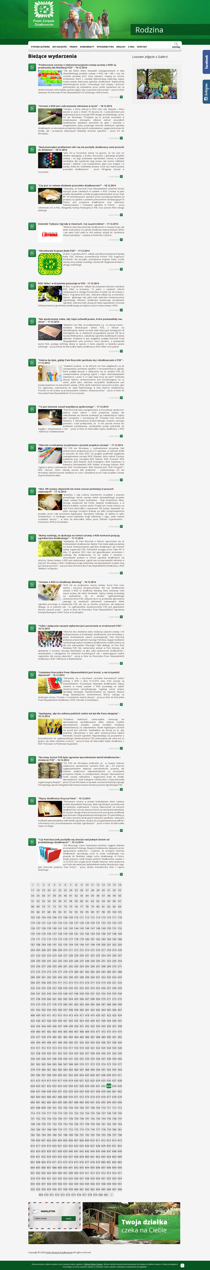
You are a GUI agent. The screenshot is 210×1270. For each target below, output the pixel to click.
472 (103, 1031)
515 (60, 1047)
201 (109, 944)
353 (103, 993)
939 (54, 1183)
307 (38, 982)
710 (103, 1107)
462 (49, 1031)
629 (33, 1085)
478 (43, 1037)
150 (109, 928)
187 (33, 944)
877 (87, 1162)
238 (33, 960)
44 (87, 895)
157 (54, 933)
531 (54, 1053)
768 (49, 1129)
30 (103, 890)
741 (87, 1118)
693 (103, 1102)
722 (76, 1113)
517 (71, 1047)
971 (52, 1194)
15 (114, 884)
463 (54, 1031)
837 (54, 1151)
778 (103, 1129)
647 (38, 1091)
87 (43, 911)
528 (38, 1053)
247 (82, 960)
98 (103, 911)
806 (71, 1140)
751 (49, 1124)
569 (76, 1064)
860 (87, 1156)
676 (103, 1096)
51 (32, 901)
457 (114, 1026)
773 (76, 1129)
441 (120, 1020)
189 (43, 944)
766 (38, 1129)
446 (54, 1026)
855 (60, 1156)
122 (49, 922)
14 (108, 884)
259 (54, 966)
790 (76, 1134)
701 (54, 1107)
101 (120, 911)
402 (92, 1009)
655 (82, 1091)
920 (43, 1178)
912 (92, 1173)
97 (98, 911)
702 (60, 1107)
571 (87, 1064)
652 (65, 1091)
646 (33, 1091)
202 (114, 944)
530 (49, 1053)
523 (103, 1047)
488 (98, 1037)
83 (114, 906)
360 (49, 998)
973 (63, 1194)
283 (92, 971)
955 (49, 1189)
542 (114, 1053)
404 (103, 1009)
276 (54, 971)
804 (60, 1140)
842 (82, 1151)
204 (33, 950)
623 (92, 1080)
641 (98, 1085)
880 (103, 1162)
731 (33, 1118)
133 (109, 922)
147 (92, 928)
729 (114, 1113)
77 (81, 906)
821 (60, 1145)
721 (71, 1113)
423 (114, 1015)
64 (103, 901)
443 (38, 1026)
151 (114, 928)
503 (87, 1042)
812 (103, 1140)
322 (120, 982)
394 (49, 1009)
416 (76, 1015)
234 (103, 955)
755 (71, 1124)
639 (87, 1085)
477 (38, 1037)
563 (43, 1064)
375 (38, 1004)
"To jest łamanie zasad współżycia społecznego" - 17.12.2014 (73, 406)
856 (65, 1156)
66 (114, 901)
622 (87, 1080)
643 (109, 1085)
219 (114, 950)
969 (41, 1194)
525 (114, 1047)
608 (103, 1075)
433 (76, 1020)
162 (82, 933)
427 (43, 1020)
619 (71, 1080)
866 (120, 1156)
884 (33, 1167)
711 (109, 1107)
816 (33, 1145)
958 (65, 1189)
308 (43, 982)
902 (38, 1173)
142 (65, 928)
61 (87, 901)
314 (76, 982)
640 (92, 1085)
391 (33, 1009)
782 (33, 1134)
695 (114, 1102)
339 (120, 988)
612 (33, 1080)
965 (103, 1189)
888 (54, 1167)
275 (49, 971)
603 (76, 1075)
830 (109, 1145)
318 (98, 982)
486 (87, 1037)
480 (54, 1037)
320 (109, 982)
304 (114, 977)
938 (49, 1183)
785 (49, 1134)
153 (33, 933)
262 (71, 966)
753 (60, 1124)
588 (87, 1069)
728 (109, 1113)
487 (92, 1037)
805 (65, 1140)
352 (98, 993)
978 (90, 1194)
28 (92, 890)
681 (38, 1102)
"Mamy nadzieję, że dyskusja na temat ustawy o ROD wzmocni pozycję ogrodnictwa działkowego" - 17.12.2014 (79, 537)
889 (60, 1167)
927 (82, 1178)
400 (82, 1009)
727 (103, 1113)
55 (54, 901)
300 (92, 977)
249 (92, 960)
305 (120, 977)
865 (114, 1156)
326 (49, 988)
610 (114, 1075)
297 (76, 977)
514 (54, 1047)
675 (98, 1096)
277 (60, 971)
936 (38, 1183)
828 (98, 1145)
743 (98, 1118)
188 (38, 944)
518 (76, 1047)
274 (43, 971)
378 (54, 1004)
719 (60, 1113)
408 (33, 1015)
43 (81, 895)
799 (33, 1140)
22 (59, 890)
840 (71, 1151)
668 (60, 1096)
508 (114, 1042)
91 (65, 911)
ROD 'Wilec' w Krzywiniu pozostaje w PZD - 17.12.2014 (68, 283)
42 (76, 895)
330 (71, 988)
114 (98, 917)
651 (60, 1091)
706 (82, 1107)
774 (82, 1129)
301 (98, 977)
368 (92, 998)
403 (98, 1009)
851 (38, 1156)
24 (70, 890)
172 (43, 939)
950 (114, 1183)
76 (76, 906)
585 (71, 1069)
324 (38, 988)
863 (103, 1156)
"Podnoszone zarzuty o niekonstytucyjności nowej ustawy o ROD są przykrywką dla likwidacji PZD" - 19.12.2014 (77, 66)
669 (65, 1096)
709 (98, 1107)
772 (71, 1129)
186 (120, 939)
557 (103, 1058)
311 (60, 982)
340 (33, 993)
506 (103, 1042)
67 (119, 901)
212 (76, 950)
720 (65, 1113)
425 (33, 1020)
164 (92, 933)
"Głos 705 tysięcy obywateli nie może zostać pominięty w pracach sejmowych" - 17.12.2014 (75, 490)
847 (109, 1151)
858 (76, 1156)
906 (60, 1173)
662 (120, 1091)
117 (114, 917)
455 (103, 1026)
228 (71, 955)
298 (82, 977)
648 (43, 1091)
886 (43, 1167)
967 (114, 1189)
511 (38, 1047)
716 (43, 1113)
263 (76, 966)
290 (38, 977)
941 (65, 1183)
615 (49, 1080)
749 (38, 1124)
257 (43, 966)
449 (71, 1026)
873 (65, 1162)
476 (33, 1037)
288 (120, 971)
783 (38, 1134)
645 (120, 1085)
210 (65, 950)
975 (73, 1194)
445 (49, 1026)
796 (109, 1134)
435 (87, 1020)
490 (109, 1037)
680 (33, 1102)
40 (65, 895)
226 (60, 955)
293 (54, 977)
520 (87, 1047)
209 (60, 950)
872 (60, 1162)
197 (87, 944)
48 (108, 895)
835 (43, 1151)
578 (33, 1069)
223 (43, 955)
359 (43, 998)
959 (71, 1189)
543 (120, 1053)
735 (54, 1118)
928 (87, 1178)
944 (82, 1183)
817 (38, 1145)
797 (114, 1134)
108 (65, 917)
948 (103, 1183)
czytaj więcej (115, 96)
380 (65, 1004)
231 (87, 955)
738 (71, 1118)
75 (70, 906)
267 (98, 966)
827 (92, 1145)
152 (120, 928)
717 (49, 1113)
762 (109, 1124)
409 (38, 1015)
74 (65, 906)
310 (54, 982)
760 (98, 1124)
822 (65, 1145)
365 (76, 998)
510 (33, 1047)
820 (54, 1145)
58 (70, 901)
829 (103, 1145)
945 (87, 1183)
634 (60, 1085)
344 (54, 993)
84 (119, 906)
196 (82, 944)
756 (76, 1124)
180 (87, 939)
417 (82, 1015)
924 (65, 1178)
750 (43, 1124)
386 (98, 1004)
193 (65, 944)
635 (65, 1085)
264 (82, 966)
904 (49, 1173)
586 (76, 1069)
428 (49, 1020)
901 (33, 1173)
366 (82, 998)
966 (109, 1189)
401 (87, 1009)
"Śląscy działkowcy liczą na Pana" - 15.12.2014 (64, 798)
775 (87, 1129)
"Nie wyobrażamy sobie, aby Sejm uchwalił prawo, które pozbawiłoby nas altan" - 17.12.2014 (80, 320)
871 (54, 1162)
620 (76, 1080)
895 (92, 1167)
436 (92, 1020)
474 (114, 1031)
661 (114, 1091)
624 (98, 1080)
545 (38, 1058)
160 (71, 933)
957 (60, 1189)
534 (71, 1053)
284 (98, 971)
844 (92, 1151)
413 (60, 1015)
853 (49, 1156)
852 (43, 1156)
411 (49, 1015)
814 (114, 1140)
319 (103, 982)
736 (60, 1118)
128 (82, 922)
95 (87, 911)
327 (54, 988)
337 (109, 988)
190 (49, 944)
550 (65, 1058)
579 (38, 1069)
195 (76, 944)
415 (71, 1015)
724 (87, 1113)
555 (92, 1058)
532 (60, 1053)
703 (65, 1107)
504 (92, 1042)
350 (87, 993)
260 (60, 966)
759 (92, 1124)
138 (43, 928)
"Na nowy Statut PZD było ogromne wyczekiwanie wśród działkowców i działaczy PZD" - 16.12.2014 (79, 759)
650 (54, 1091)
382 (76, 1004)
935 (33, 1183)
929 (92, 1178)
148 (98, 928)
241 (49, 960)
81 (103, 906)
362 (60, 998)
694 (109, 1102)
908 (71, 1173)
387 (103, 1004)
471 (98, 1031)
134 (114, 922)
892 (76, 1167)
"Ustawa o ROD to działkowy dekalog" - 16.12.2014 (67, 581)
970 (46, 1194)
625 (103, 1080)
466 (71, 1031)
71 (49, 906)
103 (38, 917)
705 (76, 1107)
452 (87, 1026)
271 (120, 966)
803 (54, 1140)
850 (33, 1156)
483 (71, 1037)
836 (49, 1151)
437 (98, 1020)
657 (92, 1091)
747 (120, 1118)
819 (49, 1145)
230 (82, 955)
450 (76, 1026)
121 (43, 922)
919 (38, 1178)
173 (49, 939)
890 (65, 1167)
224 (49, 955)
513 (49, 1047)
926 (76, 1178)
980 (101, 1194)
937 (43, 1183)
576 (114, 1064)
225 (54, 955)
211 (71, 950)
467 (76, 1031)
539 (98, 1053)
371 (109, 998)
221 (33, 955)
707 (87, 1107)
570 (82, 1064)
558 (109, 1058)
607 (98, 1075)
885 (38, 1167)
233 (98, 955)
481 (60, 1037)
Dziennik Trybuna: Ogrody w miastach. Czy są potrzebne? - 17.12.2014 (78, 223)
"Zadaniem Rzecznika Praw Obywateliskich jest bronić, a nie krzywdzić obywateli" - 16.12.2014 (79, 674)
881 (109, 1162)
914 (103, 1173)
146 (87, 928)
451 (82, 1026)
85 (32, 911)
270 (114, 966)
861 (92, 1156)
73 (59, 906)
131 (98, 922)
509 (120, 1042)
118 (120, 917)
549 (60, 1058)
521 (92, 1047)
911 (87, 1173)
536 (82, 1053)
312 (65, 982)
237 (120, 955)
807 (76, 1140)
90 (59, 911)
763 (114, 1124)
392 (38, 1009)
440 (114, 1020)
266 (92, 966)
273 (38, 971)
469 (87, 1031)
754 (65, 1124)
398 (71, 1009)
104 (43, 917)
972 (57, 1194)
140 (54, 928)
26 (81, 890)
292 (49, 977)
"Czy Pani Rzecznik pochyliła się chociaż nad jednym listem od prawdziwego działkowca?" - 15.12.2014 (73, 841)
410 (43, 1015)
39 (59, 895)
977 (84, 1194)
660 (109, 1091)
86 (38, 911)
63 (98, 901)
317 (92, 982)
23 (65, 890)
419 (92, 1015)
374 (33, 1004)
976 (79, 1194)
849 (120, 1151)
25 (76, 890)
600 (60, 1075)
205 (38, 950)
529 (43, 1053)
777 (98, 1129)
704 (71, 1107)
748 (33, 1124)
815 (120, 1140)
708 (92, 1107)
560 (120, 1058)
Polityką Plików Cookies (93, 1264)
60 (81, 901)
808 (82, 1140)
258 (49, 966)
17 (32, 890)
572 (92, 1064)
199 (98, 944)
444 (43, 1026)
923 (60, 1178)
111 (82, 917)
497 (54, 1042)
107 (60, 917)
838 (60, 1151)
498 (60, 1042)
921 (49, 1178)
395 (54, 1009)
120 (38, 922)
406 (114, 1009)
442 (33, 1026)
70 (43, 906)
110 (76, 917)
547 (49, 1058)
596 (38, 1075)
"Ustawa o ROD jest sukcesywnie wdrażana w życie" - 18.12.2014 (75, 105)
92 (70, 911)
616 (54, 1080)
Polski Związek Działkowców (59, 1252)
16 (119, 884)
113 (92, 917)
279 (71, 971)
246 (76, 960)
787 (60, 1134)
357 (33, 998)
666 (49, 1096)
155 (43, 933)
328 (60, 988)
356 (120, 993)
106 (54, 917)
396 (60, 1009)
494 (38, 1042)
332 (82, 988)
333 (87, 988)
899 (114, 1167)
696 (120, 1102)
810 (92, 1140)
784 (43, 1134)
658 (98, 1091)
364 (71, 998)
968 (120, 1189)
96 (92, 911)
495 (43, 1042)
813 (109, 1140)
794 (98, 1134)
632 (49, 1085)
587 (82, 1069)
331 (76, 988)
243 (60, 960)
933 (114, 1178)
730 (120, 1113)
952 (33, 1189)
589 (92, 1069)
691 (92, 1102)
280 (76, 971)
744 (103, 1118)
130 (92, 922)
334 (92, 988)
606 (92, 1075)
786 (54, 1134)
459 (33, 1031)
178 (76, 939)
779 (109, 1129)
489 (103, 1037)
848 (114, 1151)
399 (76, 1009)
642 (103, 1085)
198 (92, 944)
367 (87, 998)
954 (43, 1189)
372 (114, 998)
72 (54, 906)
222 (38, 955)
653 (71, 1091)
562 (38, 1064)
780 (114, 1129)
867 (33, 1162)
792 (87, 1134)
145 (82, 928)
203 (120, 944)
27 (87, 890)
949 (109, 1183)
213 (82, 950)
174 (54, 939)
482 (65, 1037)
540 (103, 1053)
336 (103, 988)
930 (98, 1178)
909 (76, 1173)
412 (54, 1015)
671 (76, 1096)
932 (109, 1178)
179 (82, 939)
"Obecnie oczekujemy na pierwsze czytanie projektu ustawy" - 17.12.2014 (80, 445)
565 (54, 1064)
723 (82, 1113)
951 (120, 1183)
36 (43, 895)
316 (87, 982)
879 (98, 1162)
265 (87, 966)
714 (33, 1113)
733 (43, 1118)
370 (103, 998)
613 (38, 1080)
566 (60, 1064)
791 (82, 1134)
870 (49, 1162)
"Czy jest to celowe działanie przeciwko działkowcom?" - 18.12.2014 (77, 185)
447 (60, 1026)
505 (98, 1042)
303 (109, 977)
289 (33, 977)
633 (54, 1085)
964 (98, 1189)
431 (65, 1020)
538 (92, 1053)
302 (103, 977)
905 (54, 1173)
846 (103, 1151)
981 (106, 1194)
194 (71, 944)
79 (92, 906)
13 (103, 884)
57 (65, 901)
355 (114, 993)
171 (38, 939)
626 (109, 1080)
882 (114, 1162)
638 (82, 1085)
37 (49, 895)
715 (38, 1113)
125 (65, 922)
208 (54, 950)
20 (49, 890)
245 (71, 960)
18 (38, 890)
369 (98, 998)
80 (98, 906)
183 (103, 939)
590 (98, 1069)
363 (65, 998)
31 (108, 890)
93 (76, 911)
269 (109, 966)
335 (98, 988)
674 (92, 1096)
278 (65, 971)
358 (38, 998)
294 (60, 977)
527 (33, 1053)
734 (49, 1118)
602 (71, 1075)
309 (49, 982)
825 (82, 1145)
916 (114, 1173)
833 (33, 1151)
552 (76, 1058)
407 (120, 1009)
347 (71, 993)
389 (114, 1004)
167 (109, 933)
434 (82, 1020)
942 (71, 1183)
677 (109, 1096)
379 (60, 1004)
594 (120, 1069)
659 (103, 1091)
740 (82, 1118)
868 (38, 1162)
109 (71, 917)
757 (82, 1124)
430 (60, 1020)
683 (49, 1102)
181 (92, 939)
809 (87, 1140)
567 (65, 1064)
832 (120, 1145)
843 (87, 1151)
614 (43, 1080)
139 (49, 928)
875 (76, 1162)
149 (103, 928)
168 (114, 933)
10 (87, 884)
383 (82, 1004)
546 (43, 1058)
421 (103, 1015)
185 (114, 939)
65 (108, 901)
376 (43, 1004)
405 (109, 1009)
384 (87, 1004)
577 (120, 1064)
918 (33, 1178)
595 (33, 1075)
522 (98, 1047)
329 (65, 988)
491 (114, 1037)
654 (76, 1091)
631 (43, 1085)
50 (119, 895)
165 (98, 933)
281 (82, 971)
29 (98, 890)
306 (33, 982)
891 (71, 1167)
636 (71, 1085)
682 (43, 1102)
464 (60, 1031)
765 (33, 1129)
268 (103, 966)
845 (98, 1151)
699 (43, 1107)
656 (87, 1091)
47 (103, 895)
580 (43, 1069)
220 (120, 950)
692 (98, 1102)
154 (38, 933)
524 (109, 1047)
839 (65, 1151)
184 (109, 939)
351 (92, 993)
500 (71, 1042)
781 (120, 1129)
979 (95, 1194)
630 (38, 1085)
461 (43, 1031)
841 (76, 1151)
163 (87, 933)
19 (43, 890)
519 (82, 1047)
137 (38, 928)
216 (98, 950)
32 (114, 890)
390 (120, 1004)
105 (49, 917)
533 (65, 1053)
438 (103, 1020)
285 (103, 971)
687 (71, 1102)
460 (38, 1031)
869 (43, 1162)
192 (60, 944)
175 (60, 939)
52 (38, 901)
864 (109, 1156)
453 (92, 1026)
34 (32, 895)
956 (54, 1189)
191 (54, 944)
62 (92, 901)
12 (98, 884)
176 (65, 939)
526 (120, 1047)
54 (49, 901)
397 (65, 1009)
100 (114, 911)
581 (49, 1069)
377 (49, 1004)
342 (43, 993)
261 (65, 966)
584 (65, 1069)
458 (120, 1026)
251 (103, 960)
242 (54, 960)
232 (92, 955)
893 (82, 1167)
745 (109, 1118)
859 (82, 1156)
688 (76, 1102)
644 (114, 1085)
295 (65, 977)
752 (54, 1124)
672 (82, 1096)
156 (49, 933)
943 (76, 1183)
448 (65, 1026)
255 (33, 966)
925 (71, 1178)
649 (49, 1091)
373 (120, 998)
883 (120, 1162)
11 (92, 884)
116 (109, 917)
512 (43, 1047)
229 (76, 955)
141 (60, 928)
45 (92, 895)
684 (54, 1102)
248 (87, 960)
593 (114, 1069)
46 (98, 895)
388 (109, 1004)
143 (71, 928)
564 (49, 1064)
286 (109, 971)
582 (54, 1069)
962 (87, 1189)
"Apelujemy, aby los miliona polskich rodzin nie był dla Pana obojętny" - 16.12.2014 (79, 715)
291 (43, 977)
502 (82, 1042)
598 (49, 1075)
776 (92, 1129)
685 (60, 1102)
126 (71, 922)
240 (43, 960)
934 (120, 1178)
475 (120, 1031)
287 (114, 971)
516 (65, 1047)
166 (103, 933)
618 (65, 1080)
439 (109, 1020)
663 (33, 1096)
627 (114, 1080)
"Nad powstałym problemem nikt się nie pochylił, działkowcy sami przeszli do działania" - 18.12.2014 (81, 148)
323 (33, 988)
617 (60, 1080)
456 (109, 1026)
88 (49, 911)
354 (109, 993)
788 (65, 1134)
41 (70, 895)
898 (109, 1167)
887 (49, 1167)
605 (87, 1075)
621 (82, 1080)
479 (49, 1037)
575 (109, 1064)
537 (87, 1053)
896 (98, 1167)
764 (120, 1124)
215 (92, 950)
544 (33, 1058)
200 (103, 944)
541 (109, 1053)
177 (71, 939)
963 (92, 1189)
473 (109, 1031)
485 (82, 1037)
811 (98, 1140)
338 (114, 988)
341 (38, 993)
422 (109, 1015)
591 (103, 1069)
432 (71, 1020)
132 (103, 922)
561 (33, 1064)
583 (60, 1069)
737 (65, 1118)
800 (38, 1140)
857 (71, 1156)
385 (92, 1004)
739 (76, 1118)
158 (60, 933)
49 (114, 895)
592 (109, 1069)
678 (114, 1096)
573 (98, 1064)
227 (65, 955)
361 (54, 998)
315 (82, 982)
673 (87, 1096)
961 (82, 1189)
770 (60, 1129)
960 (76, 1189)
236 (114, 955)
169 (120, 933)
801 (43, 1140)
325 (43, 988)
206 (43, 950)
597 (43, 1075)
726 (98, 1113)
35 (38, 895)
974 (68, 1194)
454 (98, 1026)
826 (87, 1145)
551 (71, 1058)
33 (119, 890)
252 (109, 960)
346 (65, 993)
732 (38, 1118)
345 (60, 993)
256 (38, 966)
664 (38, 1096)
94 (81, 911)
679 (120, 1096)
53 (43, 901)
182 (98, 939)
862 (98, 1156)
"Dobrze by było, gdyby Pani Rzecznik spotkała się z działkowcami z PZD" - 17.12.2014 (81, 361)
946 (92, 1183)
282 (87, 971)
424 (120, 1015)
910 (82, 1173)
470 (92, 1031)
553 (82, 1058)
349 (82, 993)
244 (65, 960)
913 (98, 1173)
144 (76, 928)
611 (120, 1075)
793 (92, 1134)
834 (38, 1151)
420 (98, 1015)
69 (38, 906)
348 (76, 993)
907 (65, 1173)
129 (87, 922)
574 (103, 1064)
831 (114, 1145)
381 (71, 1004)
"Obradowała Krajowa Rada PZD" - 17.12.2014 (63, 250)
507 (109, 1042)
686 (65, 1102)
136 (33, 928)
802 (49, 1140)
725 (92, 1113)
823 (71, 1145)
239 (38, 960)
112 (87, 917)
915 (109, 1173)
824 (76, 1145)
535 (76, 1053)
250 (98, 960)
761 (103, 1124)
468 (82, 1031)
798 (120, 1134)
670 (71, 1096)
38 (54, 895)
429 (54, 1020)
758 (87, 1124)
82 (108, 906)
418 (87, 1015)
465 (65, 1031)
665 (43, 1096)
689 (82, 1102)
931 (103, 1178)
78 (87, 906)
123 (54, 922)
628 (120, 1080)
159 (65, 933)
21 (54, 890)
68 (32, 906)
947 (98, 1183)
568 (71, 1064)
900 (120, 1167)
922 (54, 1178)
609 (109, 1075)
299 (87, 977)
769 (54, 1129)
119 (33, 922)
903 (43, 1173)
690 (87, 1102)
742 (92, 1118)
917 (120, 1173)
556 (98, 1058)
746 (114, 1118)
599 (54, 1075)
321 (114, 982)
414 (65, 1015)
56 (59, 901)
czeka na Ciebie (144, 1226)
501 (76, 1042)
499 (65, 1042)
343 (49, 993)
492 (120, 1037)
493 (33, 1042)
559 (114, 1058)
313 (71, 982)
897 (103, 1167)
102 (33, 917)
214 (87, 950)
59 (76, 901)
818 (43, 1145)
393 (43, 1009)
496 (49, 1042)
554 (87, 1058)
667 (54, 1096)
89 (54, 911)
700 (49, 1107)
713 (120, 1107)
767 (43, 1129)
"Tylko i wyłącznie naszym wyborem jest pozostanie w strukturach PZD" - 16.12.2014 (80, 627)
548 (54, 1058)
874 (71, 1162)
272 (33, 971)
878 (92, 1162)
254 (120, 960)
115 (103, 917)
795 (103, 1134)
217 (103, 950)
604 (82, 1075)
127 (76, 922)
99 (108, 911)
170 (33, 939)
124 (60, 922)
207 (49, 950)
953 (38, 1189)
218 (109, 950)
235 (109, 955)
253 (114, 960)
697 (33, 1107)
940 (60, 1183)
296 (71, 977)
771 (65, 1129)
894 (87, 1167)
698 (38, 1107)
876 (82, 1162)
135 (120, 922)
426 (38, 1020)
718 (54, 1113)
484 (76, 1037)
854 (54, 1156)
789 (71, 1134)
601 (65, 1075)
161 (76, 933)
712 (114, 1107)
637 (76, 1085)
